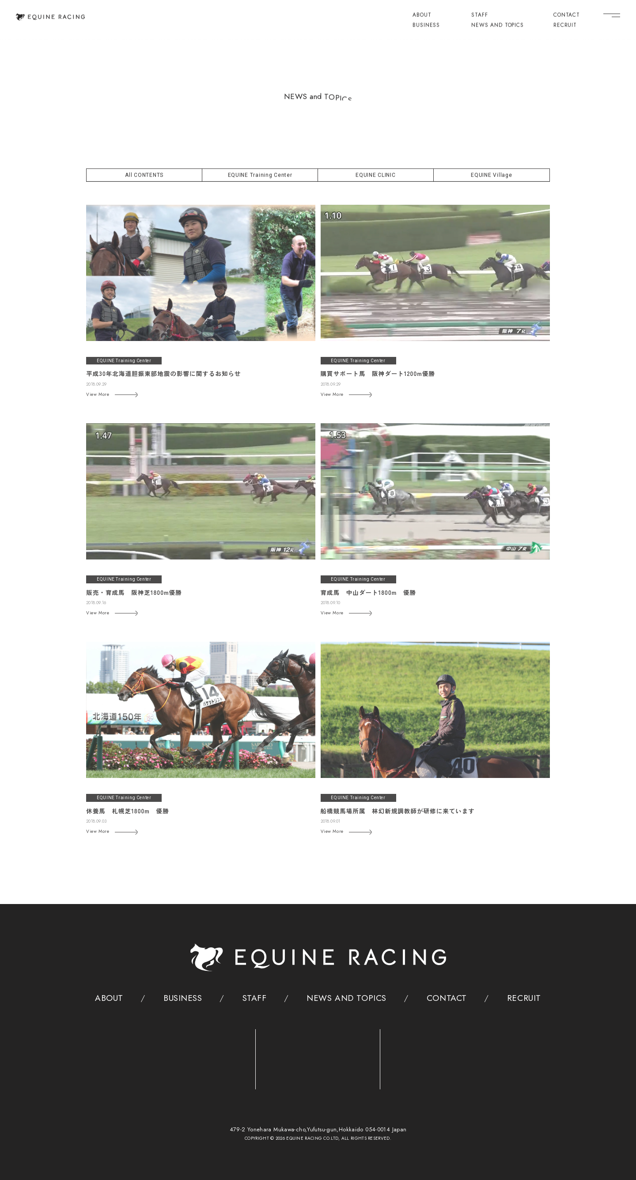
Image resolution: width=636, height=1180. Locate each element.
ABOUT (422, 15)
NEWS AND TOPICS (497, 25)
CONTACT (566, 15)
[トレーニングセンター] (193, 1055)
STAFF (479, 15)
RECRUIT (565, 25)
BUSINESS (426, 25)
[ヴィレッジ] (442, 1056)
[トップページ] (50, 16)
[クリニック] (318, 1055)
